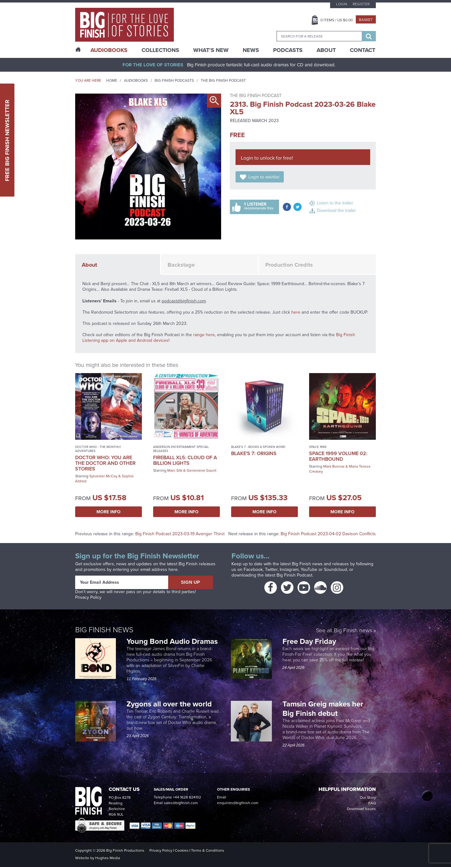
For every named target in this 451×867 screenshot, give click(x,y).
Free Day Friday (309, 641)
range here (204, 334)
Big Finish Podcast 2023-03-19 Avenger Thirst (180, 534)
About (326, 50)
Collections (160, 50)
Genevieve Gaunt (201, 470)
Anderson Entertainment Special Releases (181, 448)
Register (361, 4)
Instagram (289, 569)
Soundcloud (335, 569)
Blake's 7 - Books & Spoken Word (258, 446)
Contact (362, 50)
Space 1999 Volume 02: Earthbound (338, 456)
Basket (366, 20)
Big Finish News (104, 629)
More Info (108, 512)
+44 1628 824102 (187, 797)
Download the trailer (336, 210)
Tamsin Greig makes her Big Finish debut (323, 708)
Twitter (271, 569)
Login (341, 4)
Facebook (253, 569)
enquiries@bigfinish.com (237, 803)
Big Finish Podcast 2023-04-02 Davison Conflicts (328, 534)
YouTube (309, 569)
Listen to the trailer (335, 203)
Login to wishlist (263, 177)
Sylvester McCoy (103, 476)
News (251, 50)
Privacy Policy (88, 597)
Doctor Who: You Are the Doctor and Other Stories (105, 463)
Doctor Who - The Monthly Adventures (98, 448)
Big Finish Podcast (294, 575)
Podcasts (288, 50)
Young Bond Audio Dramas (173, 641)
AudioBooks (109, 50)
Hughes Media (107, 858)
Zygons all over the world (170, 703)
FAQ (372, 803)
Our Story (368, 797)
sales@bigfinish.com (181, 803)
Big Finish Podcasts (174, 80)
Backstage (181, 265)
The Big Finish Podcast (223, 80)
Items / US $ (336, 20)
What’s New (211, 50)
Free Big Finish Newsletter (7, 140)
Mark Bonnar (334, 466)
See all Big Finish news (344, 630)
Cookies (182, 850)
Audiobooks (136, 80)
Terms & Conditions (207, 850)
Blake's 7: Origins (254, 453)
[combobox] (319, 36)
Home (111, 80)
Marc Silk (174, 470)
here (295, 312)
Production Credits (289, 265)
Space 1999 (317, 446)
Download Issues (361, 809)
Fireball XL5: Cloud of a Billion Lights (185, 460)
